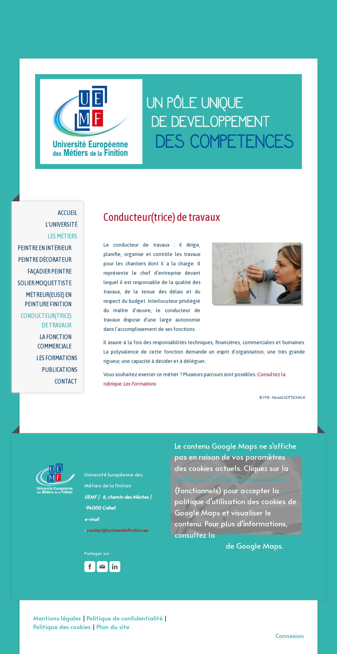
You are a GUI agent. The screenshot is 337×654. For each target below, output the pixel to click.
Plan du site (112, 626)
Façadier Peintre (49, 271)
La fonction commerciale (54, 341)
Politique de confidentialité (124, 618)
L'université (61, 224)
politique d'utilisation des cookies (230, 479)
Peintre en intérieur (44, 247)
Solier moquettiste (44, 282)
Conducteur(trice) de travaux (46, 320)
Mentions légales (57, 618)
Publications (59, 369)
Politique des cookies (62, 626)
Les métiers (62, 236)
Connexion (289, 635)
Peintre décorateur (44, 259)
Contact (66, 381)
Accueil (67, 212)
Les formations (56, 357)
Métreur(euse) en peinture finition (48, 299)
